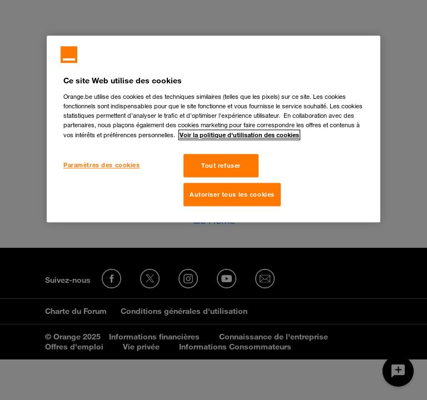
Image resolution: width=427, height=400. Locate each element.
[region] (213, 129)
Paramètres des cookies (101, 165)
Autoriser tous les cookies (232, 194)
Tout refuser (221, 165)
